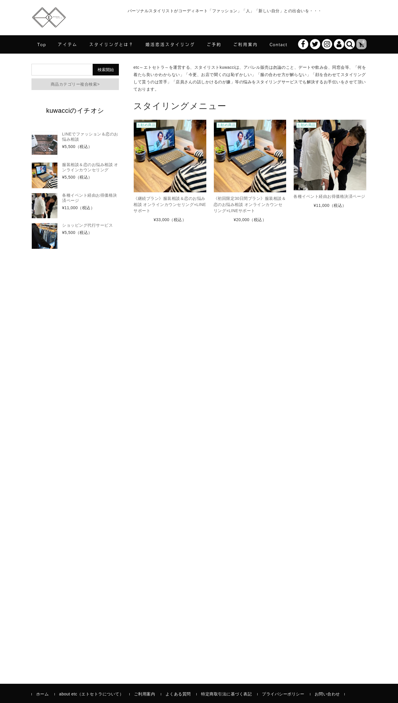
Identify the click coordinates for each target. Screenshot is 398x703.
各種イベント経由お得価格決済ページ (329, 196)
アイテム (68, 44)
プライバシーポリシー (283, 694)
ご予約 (214, 44)
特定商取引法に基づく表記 (226, 694)
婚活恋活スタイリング (170, 44)
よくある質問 (178, 694)
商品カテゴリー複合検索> (75, 84)
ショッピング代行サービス (87, 225)
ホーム (42, 694)
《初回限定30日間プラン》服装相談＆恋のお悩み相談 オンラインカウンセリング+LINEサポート (250, 204)
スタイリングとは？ (111, 44)
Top (41, 44)
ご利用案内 (245, 44)
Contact (278, 44)
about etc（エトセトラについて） (91, 694)
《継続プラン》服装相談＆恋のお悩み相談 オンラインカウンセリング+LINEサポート (169, 204)
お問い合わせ (327, 694)
